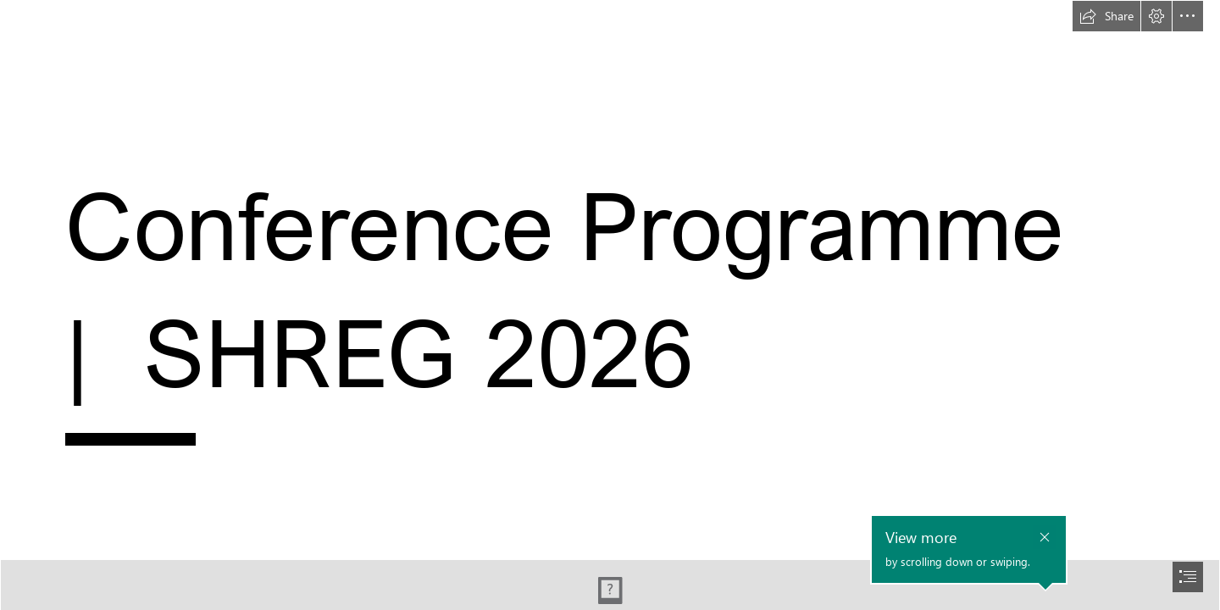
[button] (1106, 16)
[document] (610, 305)
